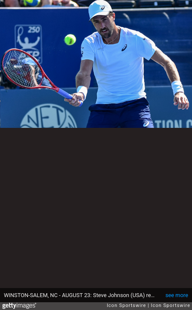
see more (176, 295)
